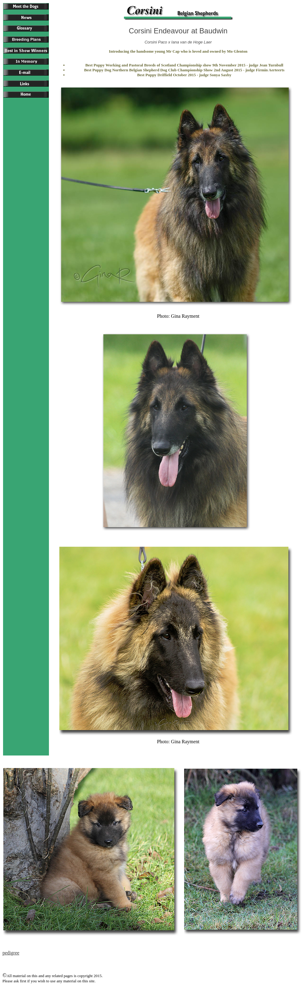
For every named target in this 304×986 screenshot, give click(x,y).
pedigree (10, 952)
